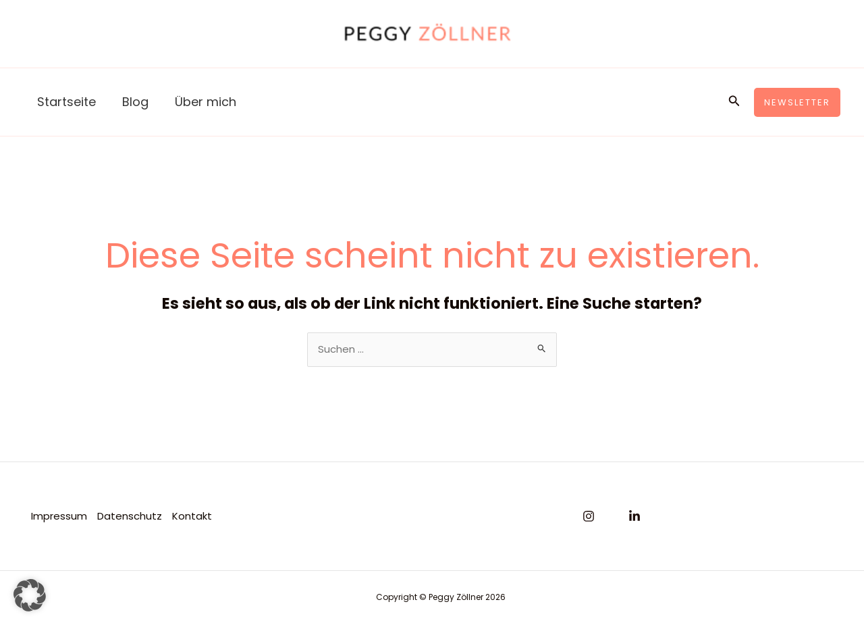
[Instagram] (589, 517)
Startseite (65, 101)
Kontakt (191, 516)
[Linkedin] (634, 517)
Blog (132, 101)
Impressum (58, 516)
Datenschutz (129, 516)
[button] (734, 102)
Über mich (200, 101)
